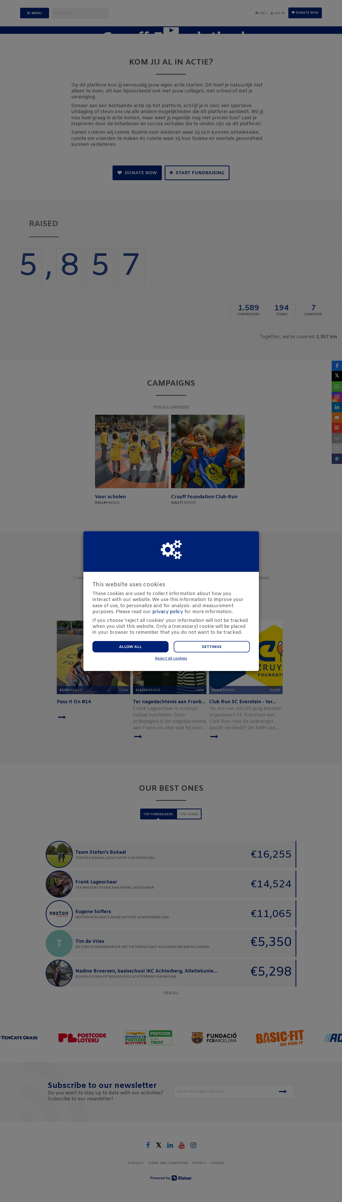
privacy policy (167, 612)
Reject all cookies (171, 658)
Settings (211, 647)
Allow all (130, 647)
